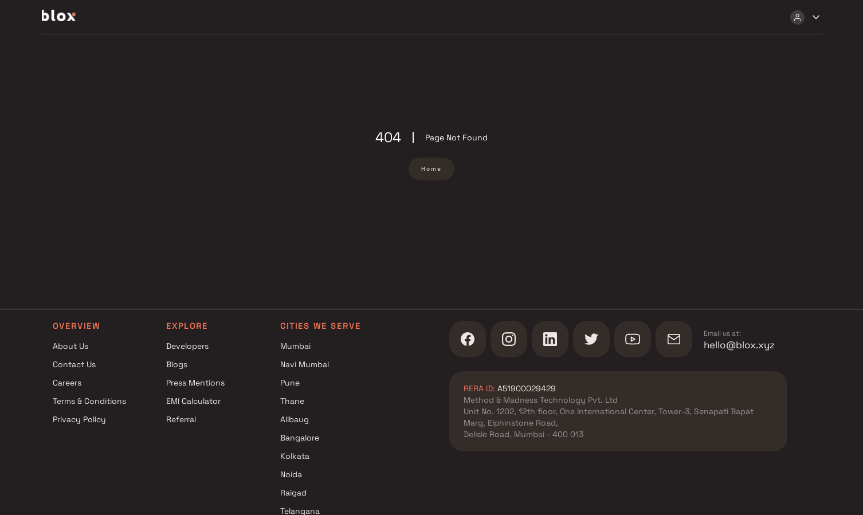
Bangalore (299, 438)
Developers (187, 346)
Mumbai (295, 346)
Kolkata (294, 456)
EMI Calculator (193, 401)
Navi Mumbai (304, 364)
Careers (67, 383)
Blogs (176, 364)
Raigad (293, 493)
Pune (290, 383)
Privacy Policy (79, 419)
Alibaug (294, 419)
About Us (70, 346)
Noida (291, 474)
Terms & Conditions (89, 401)
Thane (292, 401)
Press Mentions (195, 383)
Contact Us (74, 364)
